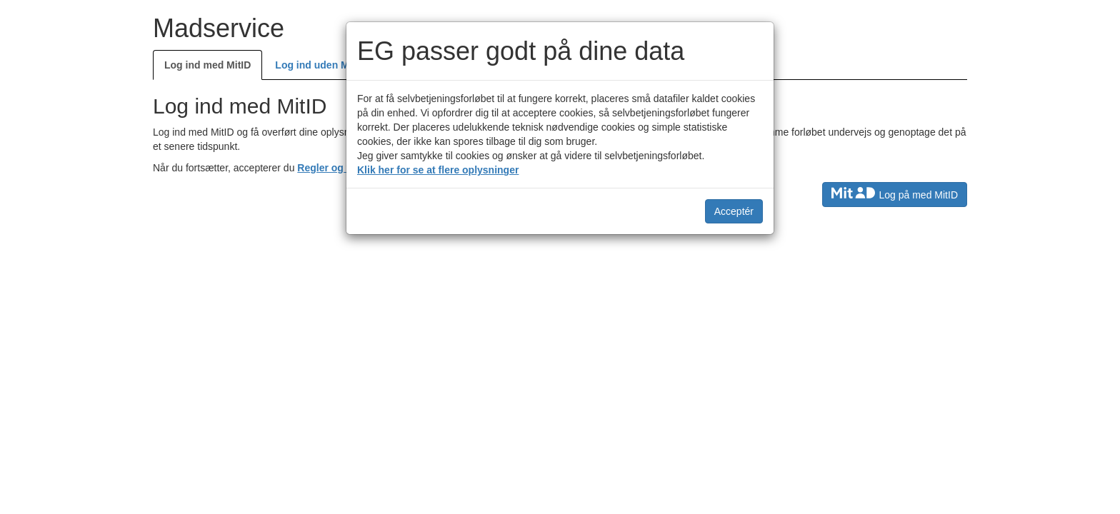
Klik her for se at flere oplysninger (438, 170)
